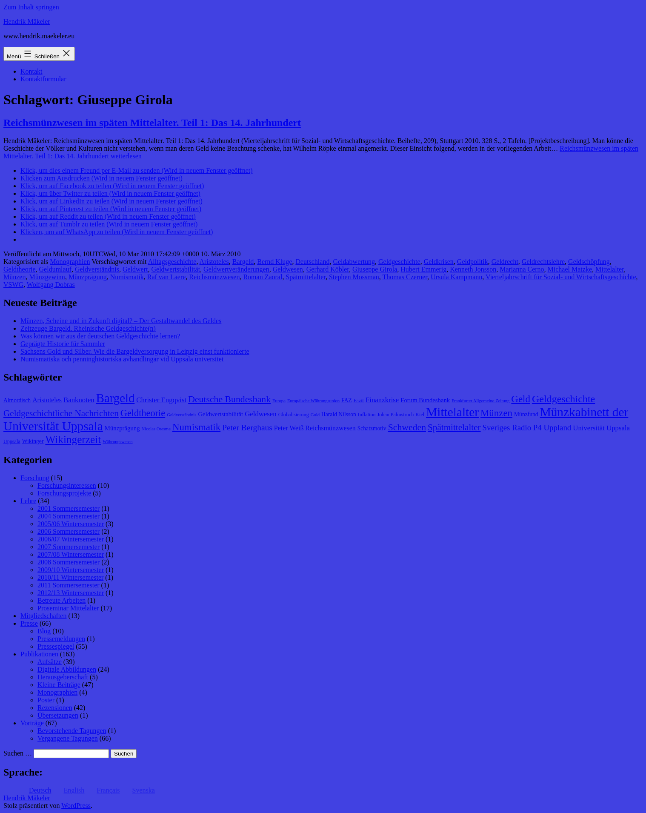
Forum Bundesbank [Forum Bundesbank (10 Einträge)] (425, 400)
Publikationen (39, 654)
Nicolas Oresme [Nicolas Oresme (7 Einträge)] (156, 429)
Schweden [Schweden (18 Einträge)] (407, 427)
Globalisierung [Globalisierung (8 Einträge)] (293, 415)
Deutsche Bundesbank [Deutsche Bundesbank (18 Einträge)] (229, 399)
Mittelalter (609, 269)
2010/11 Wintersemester (70, 577)
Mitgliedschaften (43, 615)
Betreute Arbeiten (61, 600)
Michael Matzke (570, 269)
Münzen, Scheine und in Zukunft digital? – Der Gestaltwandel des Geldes (120, 320)
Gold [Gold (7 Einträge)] (315, 414)
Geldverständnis (97, 269)
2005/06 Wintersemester (70, 523)
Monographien (70, 261)
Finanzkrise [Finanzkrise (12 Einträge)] (382, 400)
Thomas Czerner (404, 277)
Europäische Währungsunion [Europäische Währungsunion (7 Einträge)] (313, 400)
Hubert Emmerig (423, 269)
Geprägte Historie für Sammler (62, 343)
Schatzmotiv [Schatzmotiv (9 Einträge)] (371, 428)
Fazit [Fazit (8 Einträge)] (359, 401)
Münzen (14, 277)
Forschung (34, 477)
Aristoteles (214, 261)
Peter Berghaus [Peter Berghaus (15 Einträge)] (247, 427)
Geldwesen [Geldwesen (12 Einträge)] (261, 414)
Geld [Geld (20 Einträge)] (520, 399)
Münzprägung (88, 277)
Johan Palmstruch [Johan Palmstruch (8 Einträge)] (395, 415)
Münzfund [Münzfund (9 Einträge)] (526, 414)
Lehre (28, 500)
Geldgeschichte (399, 261)
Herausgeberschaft (62, 677)
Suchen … (17, 753)
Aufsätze (49, 661)
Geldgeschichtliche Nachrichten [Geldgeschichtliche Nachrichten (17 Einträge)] (61, 413)
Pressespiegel (55, 646)
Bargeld (243, 261)
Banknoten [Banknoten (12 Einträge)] (78, 400)
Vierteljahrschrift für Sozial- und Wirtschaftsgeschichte (561, 277)
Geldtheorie (19, 269)
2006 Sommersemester (68, 531)
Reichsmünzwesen (214, 277)
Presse (29, 623)
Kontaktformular (43, 79)
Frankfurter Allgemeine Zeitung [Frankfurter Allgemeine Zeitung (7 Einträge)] (480, 400)
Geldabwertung (354, 261)
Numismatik (127, 277)
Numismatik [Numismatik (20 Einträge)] (196, 427)
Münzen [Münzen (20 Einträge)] (496, 413)
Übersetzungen (57, 715)
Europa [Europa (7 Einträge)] (279, 400)
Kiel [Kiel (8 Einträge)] (419, 415)
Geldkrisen (439, 261)
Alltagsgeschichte (172, 261)
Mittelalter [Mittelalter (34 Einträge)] (452, 412)
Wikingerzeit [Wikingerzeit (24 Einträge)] (73, 439)
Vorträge (32, 723)
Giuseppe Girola (374, 269)
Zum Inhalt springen (31, 7)
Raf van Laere (166, 277)
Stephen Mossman (354, 277)
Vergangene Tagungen (67, 738)
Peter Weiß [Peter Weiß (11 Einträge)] (289, 428)
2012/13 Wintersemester (70, 592)
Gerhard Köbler (327, 269)
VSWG (13, 284)
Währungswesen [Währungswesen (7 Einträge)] (117, 441)
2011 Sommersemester (68, 585)
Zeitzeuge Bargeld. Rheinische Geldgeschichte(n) (88, 328)
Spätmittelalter (306, 277)
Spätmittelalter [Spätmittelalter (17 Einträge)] (454, 427)
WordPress (76, 805)
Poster (45, 700)
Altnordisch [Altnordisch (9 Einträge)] (17, 400)
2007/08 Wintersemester (70, 554)
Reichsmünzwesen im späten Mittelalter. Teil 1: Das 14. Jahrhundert (152, 122)
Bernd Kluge (274, 261)
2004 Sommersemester (68, 516)
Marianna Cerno (522, 269)
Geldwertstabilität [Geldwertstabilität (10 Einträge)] (220, 414)
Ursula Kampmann (456, 277)
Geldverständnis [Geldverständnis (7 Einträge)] (181, 414)
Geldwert (135, 269)
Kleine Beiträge (58, 684)
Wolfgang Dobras (51, 284)
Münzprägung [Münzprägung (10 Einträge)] (122, 428)
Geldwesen (288, 269)
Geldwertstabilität (175, 269)
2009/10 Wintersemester (70, 569)
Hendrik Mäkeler (26, 21)
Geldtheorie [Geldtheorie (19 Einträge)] (142, 413)
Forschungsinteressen (66, 485)
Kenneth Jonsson (473, 269)
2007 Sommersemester (68, 546)
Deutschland (312, 261)
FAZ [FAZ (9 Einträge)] (346, 400)
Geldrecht (505, 261)
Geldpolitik (472, 261)
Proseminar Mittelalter (68, 608)
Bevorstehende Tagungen (71, 730)
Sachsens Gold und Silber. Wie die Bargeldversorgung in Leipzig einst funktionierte (134, 351)
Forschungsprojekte (64, 493)
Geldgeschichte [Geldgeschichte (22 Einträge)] (563, 398)
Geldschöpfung (589, 261)
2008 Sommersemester (68, 562)
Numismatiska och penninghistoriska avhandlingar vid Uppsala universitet (121, 359)
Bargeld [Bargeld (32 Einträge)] (115, 398)
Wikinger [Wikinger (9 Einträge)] (33, 441)
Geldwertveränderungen (236, 269)
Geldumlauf (55, 269)
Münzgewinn (47, 277)
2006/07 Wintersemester (70, 539)
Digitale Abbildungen (66, 669)
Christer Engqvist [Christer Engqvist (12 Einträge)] (161, 400)
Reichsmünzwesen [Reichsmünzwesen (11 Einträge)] (330, 428)
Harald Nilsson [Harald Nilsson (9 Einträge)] (338, 414)
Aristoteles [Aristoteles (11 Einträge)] (47, 400)
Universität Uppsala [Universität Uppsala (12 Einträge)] (601, 428)
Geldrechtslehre (543, 261)
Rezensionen (54, 707)
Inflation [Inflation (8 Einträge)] (367, 415)
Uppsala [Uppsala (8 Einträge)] (11, 441)
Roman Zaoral (262, 277)
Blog (44, 631)
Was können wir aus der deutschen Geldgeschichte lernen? (100, 336)
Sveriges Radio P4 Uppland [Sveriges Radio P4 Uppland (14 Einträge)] (527, 427)
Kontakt (31, 71)
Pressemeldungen (61, 638)
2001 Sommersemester (68, 508)
